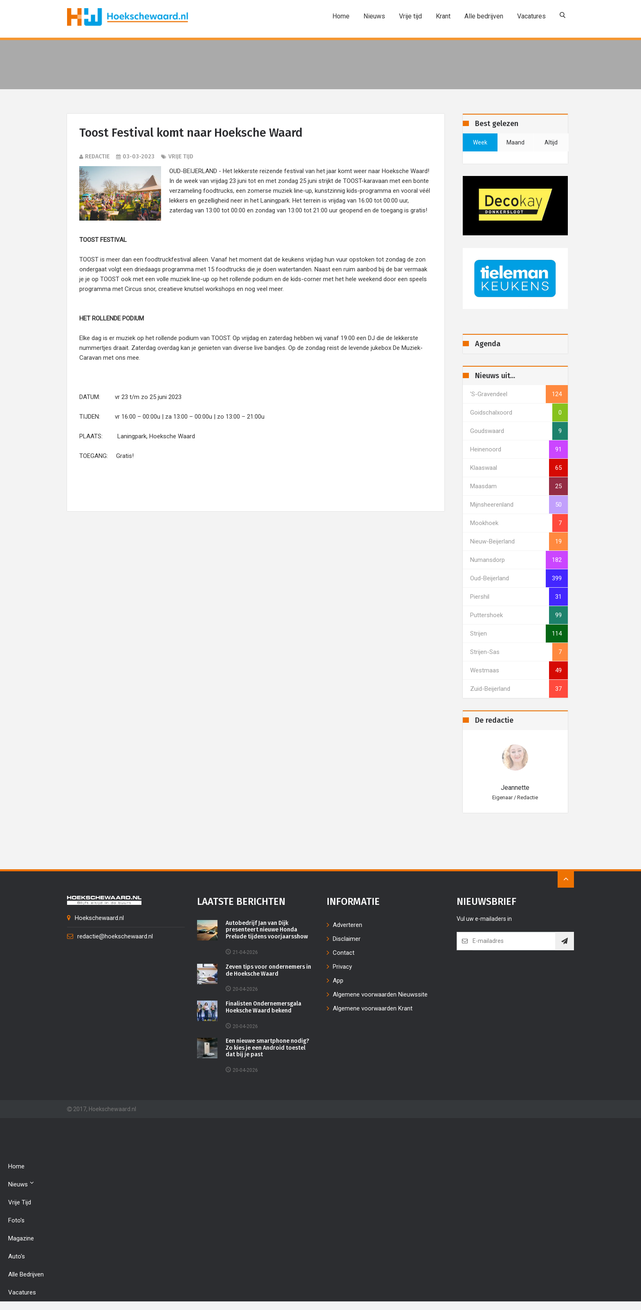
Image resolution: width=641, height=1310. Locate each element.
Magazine (21, 1238)
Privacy (342, 966)
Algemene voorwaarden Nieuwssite (380, 994)
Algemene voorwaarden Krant (372, 1008)
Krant (443, 16)
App (338, 980)
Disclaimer (347, 938)
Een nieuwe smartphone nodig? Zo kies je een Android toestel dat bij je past (268, 1048)
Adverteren (347, 925)
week (480, 142)
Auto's (16, 1256)
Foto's (16, 1220)
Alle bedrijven (483, 16)
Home (341, 16)
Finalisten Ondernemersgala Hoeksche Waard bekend (264, 1008)
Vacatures (531, 16)
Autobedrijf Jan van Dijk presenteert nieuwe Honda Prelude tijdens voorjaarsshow (267, 930)
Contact (343, 952)
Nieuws (374, 16)
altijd (551, 142)
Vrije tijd (410, 16)
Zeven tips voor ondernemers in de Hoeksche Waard (269, 970)
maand (515, 142)
